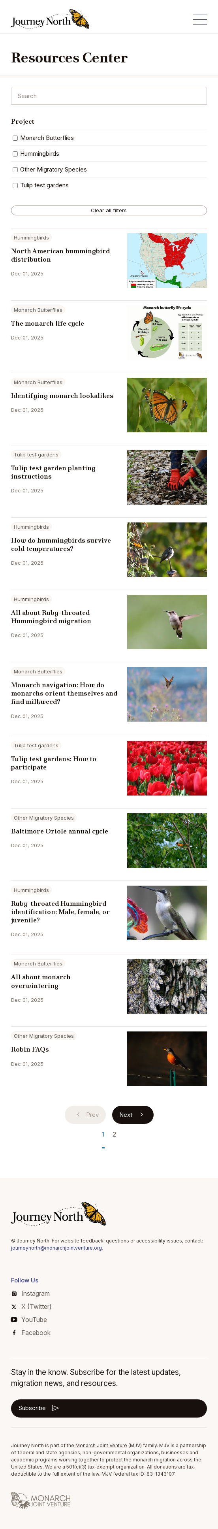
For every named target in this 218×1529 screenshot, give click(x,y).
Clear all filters (109, 210)
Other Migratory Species (50, 169)
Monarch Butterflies (43, 137)
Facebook (32, 1333)
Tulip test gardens (41, 185)
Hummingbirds (36, 153)
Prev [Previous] (86, 1114)
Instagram (31, 1293)
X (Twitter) (31, 1306)
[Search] (109, 96)
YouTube (29, 1319)
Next (133, 1114)
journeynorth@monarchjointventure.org (56, 1248)
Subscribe (39, 1408)
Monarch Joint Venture (101, 1445)
